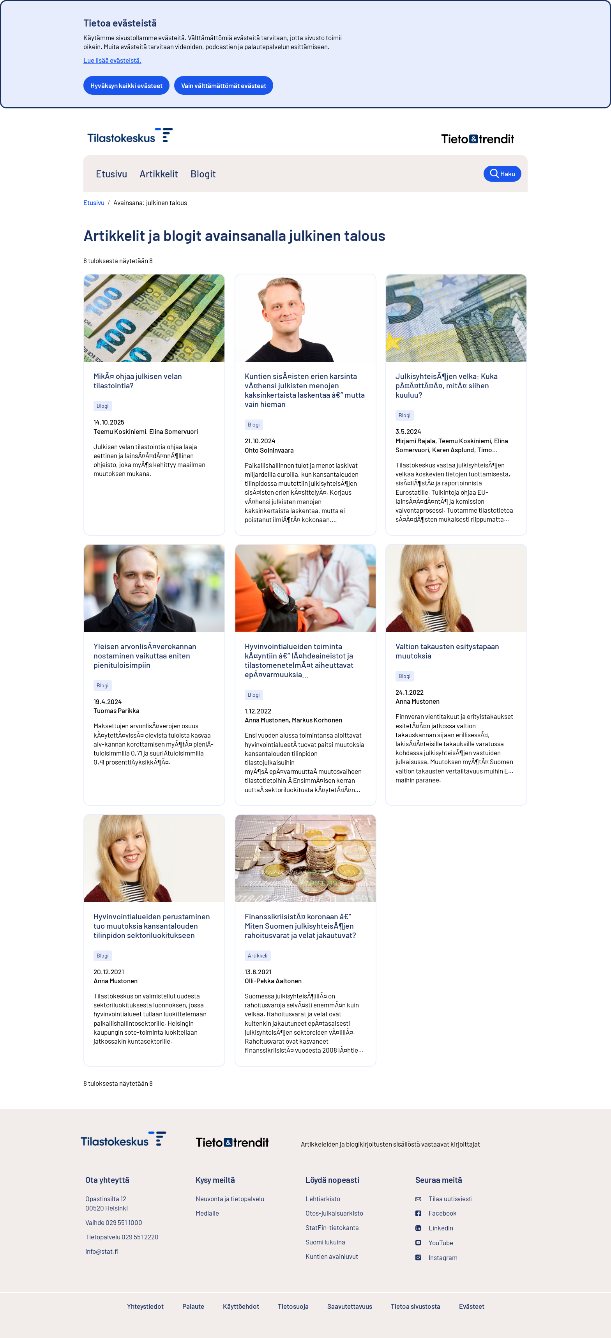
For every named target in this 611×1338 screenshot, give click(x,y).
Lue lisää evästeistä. (112, 60)
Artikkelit (159, 173)
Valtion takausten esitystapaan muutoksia (447, 650)
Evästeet (471, 1306)
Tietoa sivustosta (415, 1306)
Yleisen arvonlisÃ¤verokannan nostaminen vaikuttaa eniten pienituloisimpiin (145, 655)
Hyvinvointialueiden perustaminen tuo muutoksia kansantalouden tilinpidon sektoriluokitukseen (152, 925)
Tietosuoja (293, 1306)
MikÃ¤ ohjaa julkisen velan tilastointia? (138, 380)
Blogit (203, 173)
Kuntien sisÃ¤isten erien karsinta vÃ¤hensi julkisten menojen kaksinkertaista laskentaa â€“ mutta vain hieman (305, 390)
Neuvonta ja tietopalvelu (230, 1198)
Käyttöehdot (241, 1306)
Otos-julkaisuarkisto (354, 1212)
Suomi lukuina (325, 1242)
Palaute (193, 1306)
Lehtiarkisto (343, 1198)
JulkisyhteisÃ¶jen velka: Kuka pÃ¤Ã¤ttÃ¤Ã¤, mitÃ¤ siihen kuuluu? (447, 385)
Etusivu (111, 173)
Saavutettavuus (349, 1306)
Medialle (207, 1213)
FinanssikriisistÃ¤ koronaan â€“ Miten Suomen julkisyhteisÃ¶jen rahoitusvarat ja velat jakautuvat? (300, 925)
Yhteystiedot (145, 1306)
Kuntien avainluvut (332, 1256)
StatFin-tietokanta (353, 1227)
